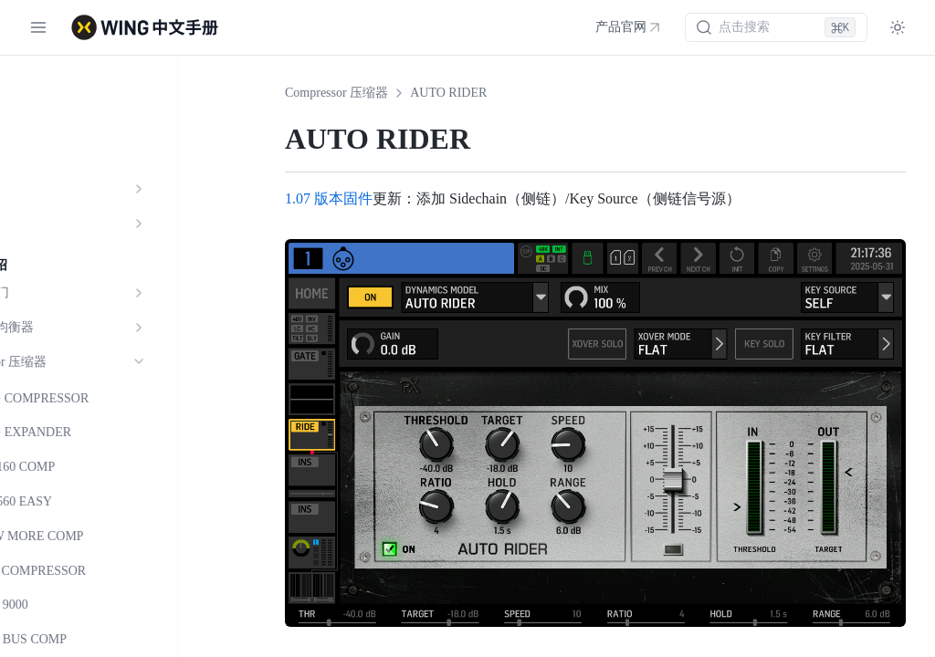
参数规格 (47, 155)
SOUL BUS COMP (95, 639)
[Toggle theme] (897, 27)
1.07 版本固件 (329, 198)
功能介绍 (47, 120)
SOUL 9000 (76, 604)
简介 (34, 85)
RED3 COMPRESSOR (104, 571)
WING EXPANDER (97, 432)
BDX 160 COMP (89, 467)
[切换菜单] (38, 27)
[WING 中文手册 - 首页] (144, 27)
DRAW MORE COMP (104, 536)
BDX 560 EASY (88, 501)
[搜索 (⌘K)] (776, 27)
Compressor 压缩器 (336, 92)
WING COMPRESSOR (106, 398)
